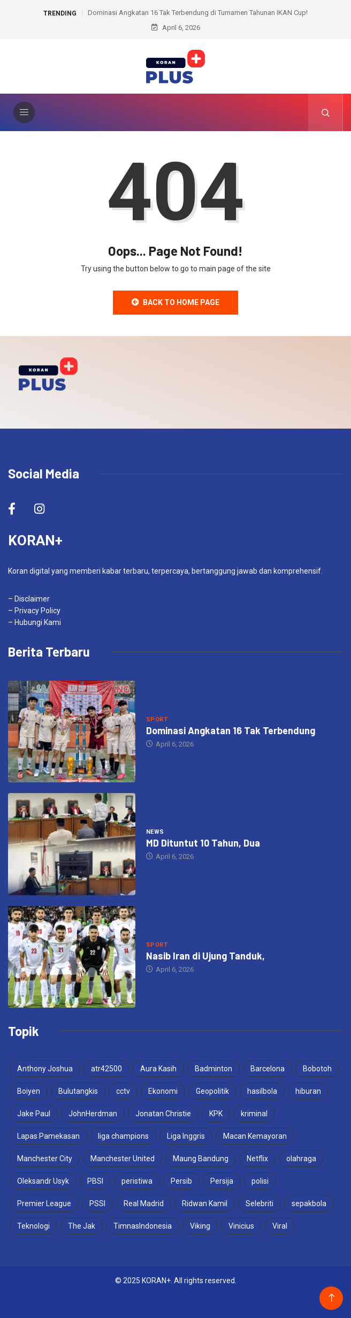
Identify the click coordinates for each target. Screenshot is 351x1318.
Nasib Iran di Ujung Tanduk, (205, 956)
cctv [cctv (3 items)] (123, 1091)
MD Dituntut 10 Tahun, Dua (203, 843)
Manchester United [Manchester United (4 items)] (122, 1158)
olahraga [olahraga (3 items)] (301, 1158)
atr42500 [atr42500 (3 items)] (106, 1068)
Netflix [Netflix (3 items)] (257, 1158)
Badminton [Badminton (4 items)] (213, 1068)
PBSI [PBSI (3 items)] (95, 1181)
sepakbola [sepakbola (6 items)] (309, 1203)
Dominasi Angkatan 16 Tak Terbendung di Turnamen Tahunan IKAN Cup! (198, 13)
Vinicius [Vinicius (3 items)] (241, 1226)
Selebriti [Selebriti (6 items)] (259, 1203)
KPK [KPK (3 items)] (216, 1113)
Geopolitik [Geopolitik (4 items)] (212, 1091)
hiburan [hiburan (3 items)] (308, 1091)
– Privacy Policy (34, 610)
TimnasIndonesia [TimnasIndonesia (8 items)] (142, 1226)
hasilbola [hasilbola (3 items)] (262, 1091)
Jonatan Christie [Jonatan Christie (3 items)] (163, 1113)
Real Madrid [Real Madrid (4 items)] (144, 1203)
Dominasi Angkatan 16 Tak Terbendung (230, 730)
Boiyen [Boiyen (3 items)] (28, 1091)
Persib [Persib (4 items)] (181, 1181)
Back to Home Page (175, 302)
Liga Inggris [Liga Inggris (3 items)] (186, 1136)
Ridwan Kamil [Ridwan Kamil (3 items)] (204, 1203)
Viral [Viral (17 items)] (279, 1226)
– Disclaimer (29, 599)
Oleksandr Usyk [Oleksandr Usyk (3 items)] (43, 1181)
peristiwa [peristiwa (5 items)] (136, 1181)
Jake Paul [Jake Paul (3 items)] (33, 1113)
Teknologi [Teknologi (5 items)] (33, 1226)
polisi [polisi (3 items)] (260, 1181)
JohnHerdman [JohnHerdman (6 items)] (92, 1113)
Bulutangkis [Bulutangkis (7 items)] (78, 1091)
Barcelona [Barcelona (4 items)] (267, 1068)
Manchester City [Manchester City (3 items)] (44, 1158)
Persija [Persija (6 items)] (221, 1181)
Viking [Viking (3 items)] (200, 1226)
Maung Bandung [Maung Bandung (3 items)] (200, 1158)
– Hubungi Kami (34, 622)
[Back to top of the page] (331, 1298)
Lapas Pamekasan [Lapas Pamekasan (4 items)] (48, 1136)
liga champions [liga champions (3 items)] (123, 1136)
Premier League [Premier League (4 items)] (44, 1203)
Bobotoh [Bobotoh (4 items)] (317, 1068)
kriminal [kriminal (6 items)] (254, 1113)
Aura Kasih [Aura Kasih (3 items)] (158, 1068)
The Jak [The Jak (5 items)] (81, 1226)
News (155, 831)
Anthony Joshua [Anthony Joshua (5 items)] (45, 1068)
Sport (156, 719)
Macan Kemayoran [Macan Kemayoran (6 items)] (255, 1136)
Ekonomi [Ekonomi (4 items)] (163, 1091)
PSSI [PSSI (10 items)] (97, 1203)
